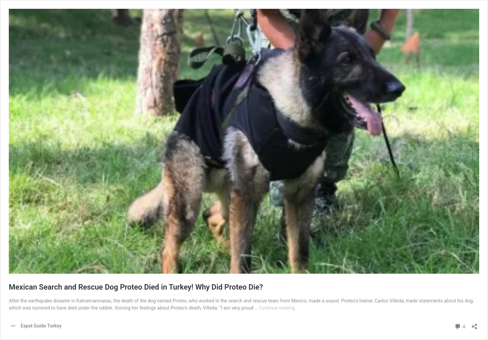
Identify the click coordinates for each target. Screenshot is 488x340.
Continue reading (277, 308)
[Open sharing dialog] (474, 324)
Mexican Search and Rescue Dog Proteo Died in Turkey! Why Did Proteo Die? (136, 287)
